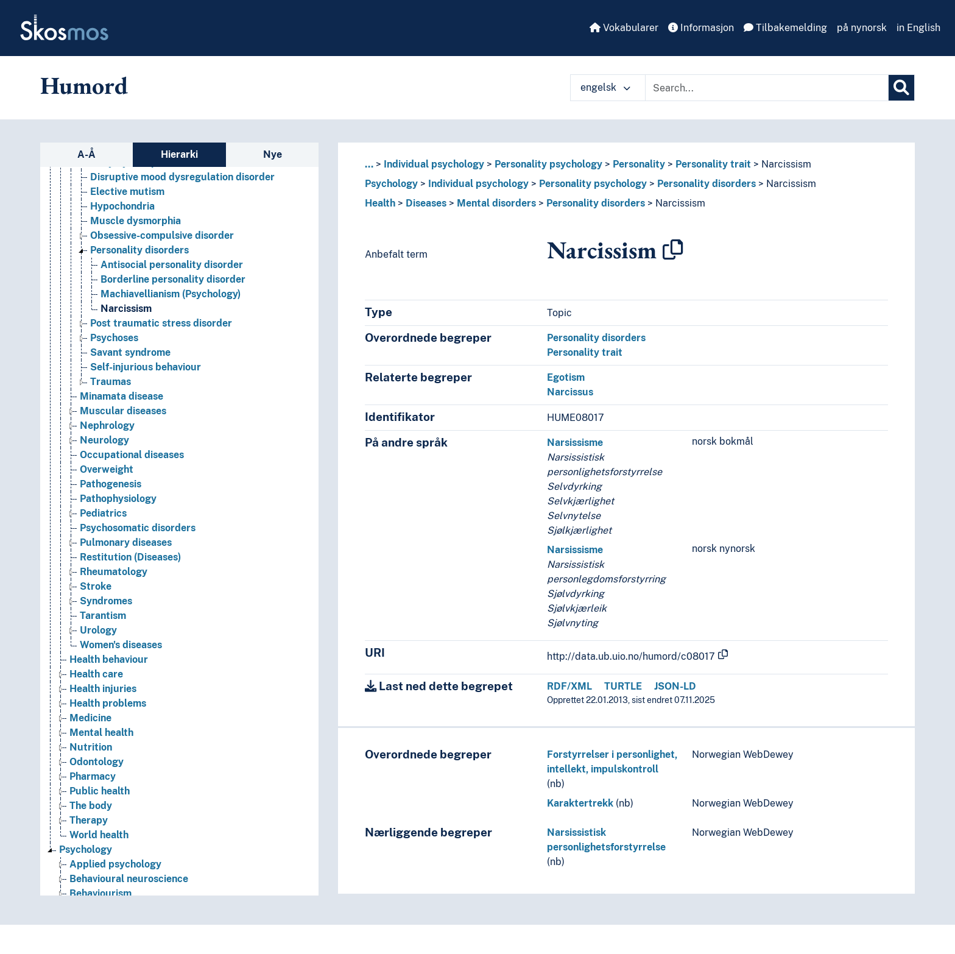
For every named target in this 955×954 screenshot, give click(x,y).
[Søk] (901, 87)
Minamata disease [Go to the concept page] (121, 396)
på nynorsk (862, 28)
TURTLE (623, 686)
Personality (639, 164)
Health (380, 203)
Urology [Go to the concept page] (98, 630)
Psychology (391, 183)
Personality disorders (706, 183)
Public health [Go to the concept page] (99, 791)
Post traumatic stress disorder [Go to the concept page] (161, 323)
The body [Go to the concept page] (90, 805)
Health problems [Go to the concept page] (107, 703)
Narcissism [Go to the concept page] (126, 308)
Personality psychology (548, 164)
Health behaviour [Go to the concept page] (108, 659)
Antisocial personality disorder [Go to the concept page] (171, 264)
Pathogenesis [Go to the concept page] (110, 484)
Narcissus (570, 392)
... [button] (369, 164)
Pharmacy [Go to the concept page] (92, 776)
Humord (84, 85)
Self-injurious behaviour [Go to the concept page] (145, 367)
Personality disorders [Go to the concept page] (139, 250)
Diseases (426, 203)
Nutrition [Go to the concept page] (90, 747)
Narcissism (786, 164)
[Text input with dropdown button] (767, 87)
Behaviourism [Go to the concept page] (100, 893)
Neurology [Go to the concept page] (104, 440)
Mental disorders (496, 203)
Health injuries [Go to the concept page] (102, 688)
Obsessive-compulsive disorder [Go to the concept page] (162, 235)
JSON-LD (675, 686)
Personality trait (713, 164)
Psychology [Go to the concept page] (85, 849)
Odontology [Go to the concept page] (96, 762)
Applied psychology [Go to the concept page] (115, 864)
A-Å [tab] (86, 154)
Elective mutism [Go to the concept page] (127, 191)
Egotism (566, 377)
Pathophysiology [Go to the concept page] (118, 498)
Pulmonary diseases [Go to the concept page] (126, 542)
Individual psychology (434, 164)
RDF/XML (569, 686)
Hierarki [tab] (179, 154)
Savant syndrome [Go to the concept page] (130, 352)
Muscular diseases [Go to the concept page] (123, 411)
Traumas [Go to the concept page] (110, 381)
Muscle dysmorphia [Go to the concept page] (135, 221)
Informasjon (701, 28)
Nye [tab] (272, 154)
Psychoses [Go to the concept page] (114, 338)
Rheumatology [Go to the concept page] (113, 572)
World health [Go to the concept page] (99, 835)
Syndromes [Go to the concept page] (106, 601)
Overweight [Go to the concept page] (106, 469)
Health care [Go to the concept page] (96, 674)
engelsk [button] (605, 87)
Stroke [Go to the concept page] (95, 586)
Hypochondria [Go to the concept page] (122, 206)
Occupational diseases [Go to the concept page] (132, 455)
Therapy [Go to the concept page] (88, 820)
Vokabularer (624, 28)
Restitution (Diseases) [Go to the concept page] (130, 557)
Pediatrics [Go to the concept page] (103, 513)
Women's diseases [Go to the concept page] (121, 645)
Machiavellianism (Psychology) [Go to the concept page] (170, 294)
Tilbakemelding (785, 28)
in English (918, 28)
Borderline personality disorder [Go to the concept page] (172, 279)
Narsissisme (575, 442)
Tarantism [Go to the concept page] (103, 615)
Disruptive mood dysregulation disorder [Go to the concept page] (182, 177)
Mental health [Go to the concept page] (101, 732)
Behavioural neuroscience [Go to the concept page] (128, 879)
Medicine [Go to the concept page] (90, 718)
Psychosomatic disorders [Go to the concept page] (138, 528)
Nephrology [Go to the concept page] (107, 425)
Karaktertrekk (580, 803)
